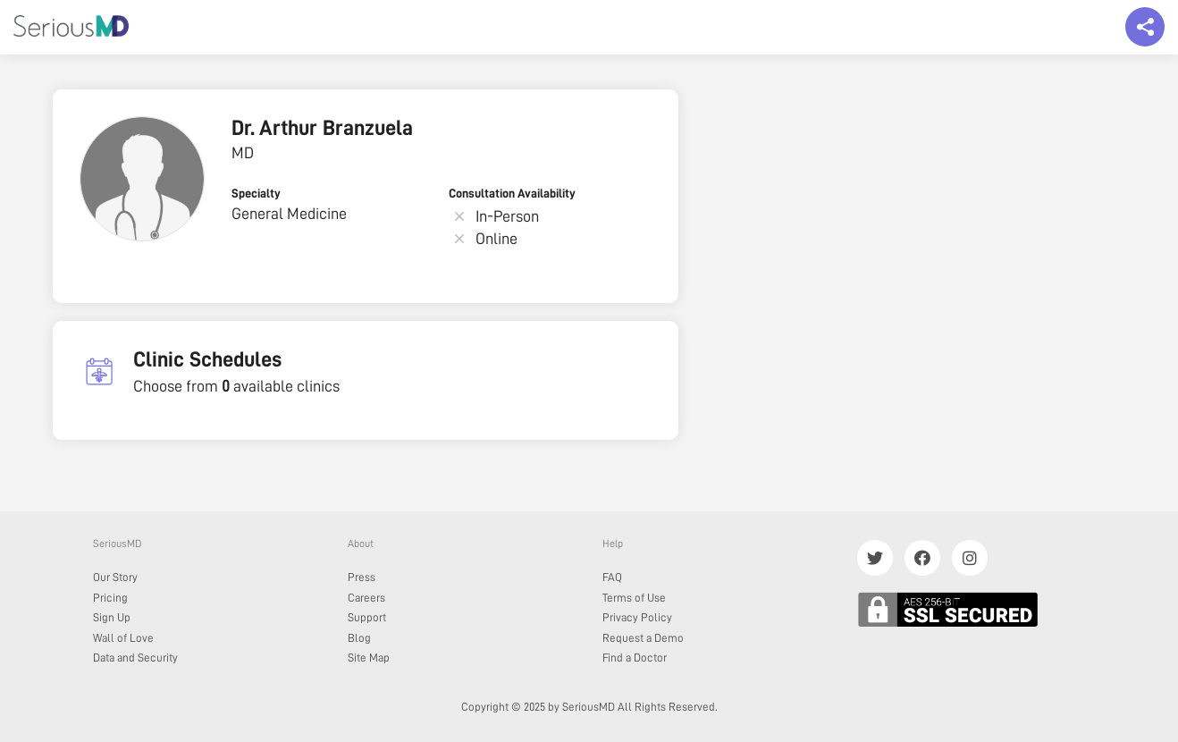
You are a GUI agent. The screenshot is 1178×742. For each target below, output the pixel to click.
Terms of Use (634, 597)
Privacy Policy (637, 617)
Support (367, 617)
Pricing (110, 597)
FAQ (612, 577)
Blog (359, 638)
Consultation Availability (512, 193)
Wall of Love (123, 638)
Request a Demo (643, 638)
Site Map (369, 657)
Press (361, 577)
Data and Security (135, 657)
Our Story (115, 577)
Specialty (256, 193)
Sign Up (111, 617)
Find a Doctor (634, 657)
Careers (366, 597)
